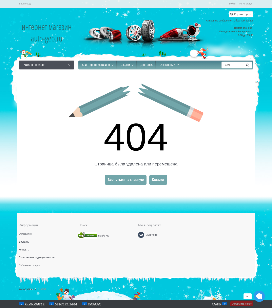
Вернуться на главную (126, 179)
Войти (232, 3)
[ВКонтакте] (141, 235)
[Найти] (247, 65)
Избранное (94, 303)
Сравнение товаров (66, 303)
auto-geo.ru (28, 288)
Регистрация (246, 3)
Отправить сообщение (219, 20)
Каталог (158, 179)
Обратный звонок (243, 20)
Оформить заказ (242, 303)
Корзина (216, 303)
